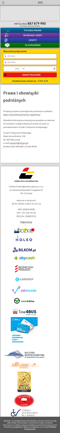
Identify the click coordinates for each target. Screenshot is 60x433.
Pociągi (32, 30)
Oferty (33, 40)
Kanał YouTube (49, 2)
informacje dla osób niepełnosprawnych (18, 2)
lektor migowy (23, 2)
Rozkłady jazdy (32, 35)
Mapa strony (26, 222)
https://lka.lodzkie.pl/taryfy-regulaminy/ (21, 114)
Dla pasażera (32, 45)
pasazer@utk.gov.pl (19, 143)
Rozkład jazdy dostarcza (30, 80)
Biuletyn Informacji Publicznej (55, 3)
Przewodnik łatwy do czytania (28, 2)
